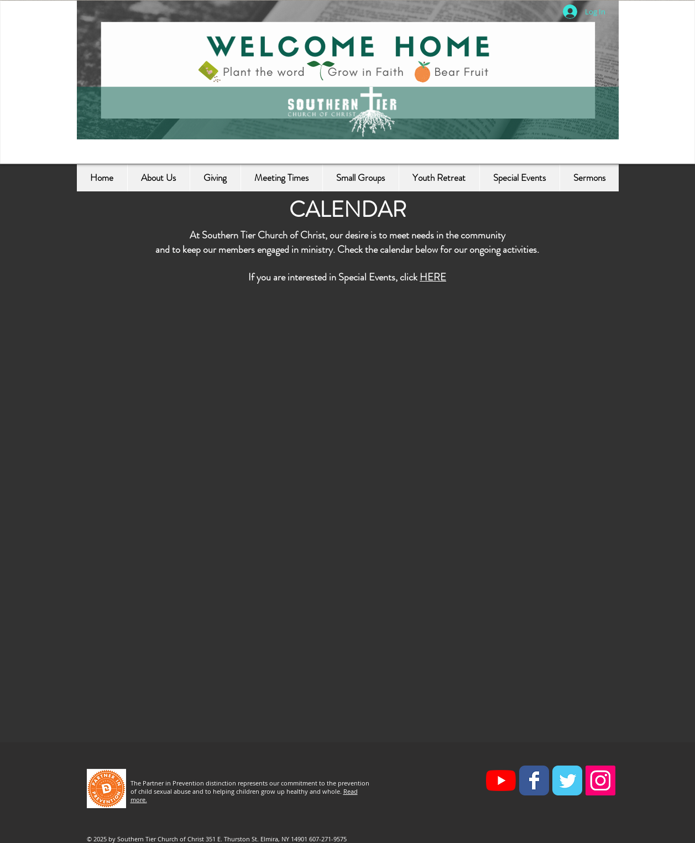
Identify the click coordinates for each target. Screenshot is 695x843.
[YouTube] (501, 780)
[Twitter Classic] (567, 780)
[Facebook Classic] (534, 780)
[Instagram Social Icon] (600, 780)
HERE (433, 277)
